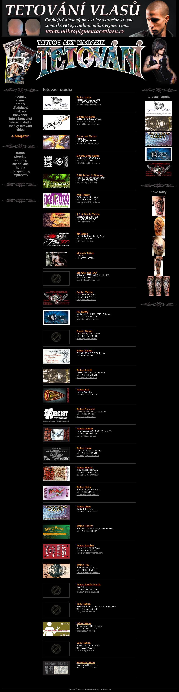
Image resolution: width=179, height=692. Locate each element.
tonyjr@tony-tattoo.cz (86, 611)
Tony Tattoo (84, 604)
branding (20, 160)
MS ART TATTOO (87, 272)
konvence (20, 115)
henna (20, 167)
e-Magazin (20, 136)
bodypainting (20, 171)
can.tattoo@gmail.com (87, 182)
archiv (20, 104)
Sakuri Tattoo (84, 350)
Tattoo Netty (84, 487)
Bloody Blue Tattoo (88, 155)
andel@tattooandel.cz (87, 377)
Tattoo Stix (83, 565)
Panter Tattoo (85, 292)
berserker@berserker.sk (88, 144)
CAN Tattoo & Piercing (90, 175)
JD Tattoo (82, 233)
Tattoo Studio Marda (89, 584)
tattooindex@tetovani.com (89, 105)
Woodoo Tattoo (86, 662)
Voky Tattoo (84, 643)
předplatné (20, 107)
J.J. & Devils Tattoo (88, 214)
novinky (20, 96)
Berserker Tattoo (86, 136)
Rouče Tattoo (84, 331)
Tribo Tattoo (84, 623)
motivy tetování (20, 126)
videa (20, 129)
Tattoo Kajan (84, 448)
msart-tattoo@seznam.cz (88, 280)
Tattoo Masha (85, 467)
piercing (20, 156)
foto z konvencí (20, 118)
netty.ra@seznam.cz (86, 416)
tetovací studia (159, 96)
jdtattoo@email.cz (85, 241)
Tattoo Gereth (85, 428)
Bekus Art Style (86, 116)
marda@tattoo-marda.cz (88, 592)
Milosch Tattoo (85, 253)
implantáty (20, 175)
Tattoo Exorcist (86, 409)
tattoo (20, 153)
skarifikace (20, 164)
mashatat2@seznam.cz (88, 475)
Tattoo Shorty (85, 526)
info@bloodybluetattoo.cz (88, 163)
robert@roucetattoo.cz (87, 338)
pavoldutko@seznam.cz (88, 319)
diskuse (20, 111)
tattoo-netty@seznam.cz (88, 494)
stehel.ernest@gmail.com (88, 572)
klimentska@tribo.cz (86, 631)
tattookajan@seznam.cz (88, 455)
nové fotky (158, 192)
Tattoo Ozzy (84, 506)
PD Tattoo (82, 311)
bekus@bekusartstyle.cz (88, 124)
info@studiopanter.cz (86, 299)
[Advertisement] (20, 257)
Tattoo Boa (83, 389)
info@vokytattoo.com (86, 650)
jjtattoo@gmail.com (85, 221)
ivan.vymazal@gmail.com (88, 202)
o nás (20, 100)
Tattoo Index (84, 97)
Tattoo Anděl (84, 370)
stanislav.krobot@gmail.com (90, 553)
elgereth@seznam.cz (86, 436)
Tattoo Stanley (85, 545)
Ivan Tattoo (83, 194)
